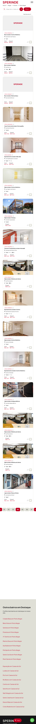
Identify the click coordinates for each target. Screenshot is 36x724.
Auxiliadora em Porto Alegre (12, 646)
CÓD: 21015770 (9, 399)
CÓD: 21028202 (9, 216)
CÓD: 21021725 (9, 491)
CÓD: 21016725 (9, 430)
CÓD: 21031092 (9, 185)
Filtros (27, 9)
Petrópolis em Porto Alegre (11, 650)
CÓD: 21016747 (9, 277)
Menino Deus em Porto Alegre (12, 641)
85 (22, 509)
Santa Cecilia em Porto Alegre (12, 654)
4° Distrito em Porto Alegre (11, 637)
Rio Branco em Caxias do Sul (12, 680)
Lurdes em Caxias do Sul (10, 671)
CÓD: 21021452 (9, 246)
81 (4, 509)
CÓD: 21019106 (8, 338)
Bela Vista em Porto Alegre (11, 623)
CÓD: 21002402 (9, 124)
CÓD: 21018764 (9, 308)
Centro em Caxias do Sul (11, 684)
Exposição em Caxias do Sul (12, 666)
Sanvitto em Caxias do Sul (11, 689)
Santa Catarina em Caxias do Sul (13, 698)
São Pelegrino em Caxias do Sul (13, 693)
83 (13, 509)
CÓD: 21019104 (9, 369)
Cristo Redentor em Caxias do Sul (13, 707)
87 (31, 509)
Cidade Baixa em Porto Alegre (12, 619)
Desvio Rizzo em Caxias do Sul (12, 702)
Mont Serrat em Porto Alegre (12, 659)
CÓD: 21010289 (9, 63)
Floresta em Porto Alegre (11, 632)
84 (18, 509)
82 (9, 509)
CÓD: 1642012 (8, 155)
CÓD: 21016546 (9, 33)
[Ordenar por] (27, 14)
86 (27, 509)
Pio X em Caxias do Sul (10, 675)
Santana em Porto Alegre (11, 628)
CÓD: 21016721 (8, 460)
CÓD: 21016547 (9, 94)
